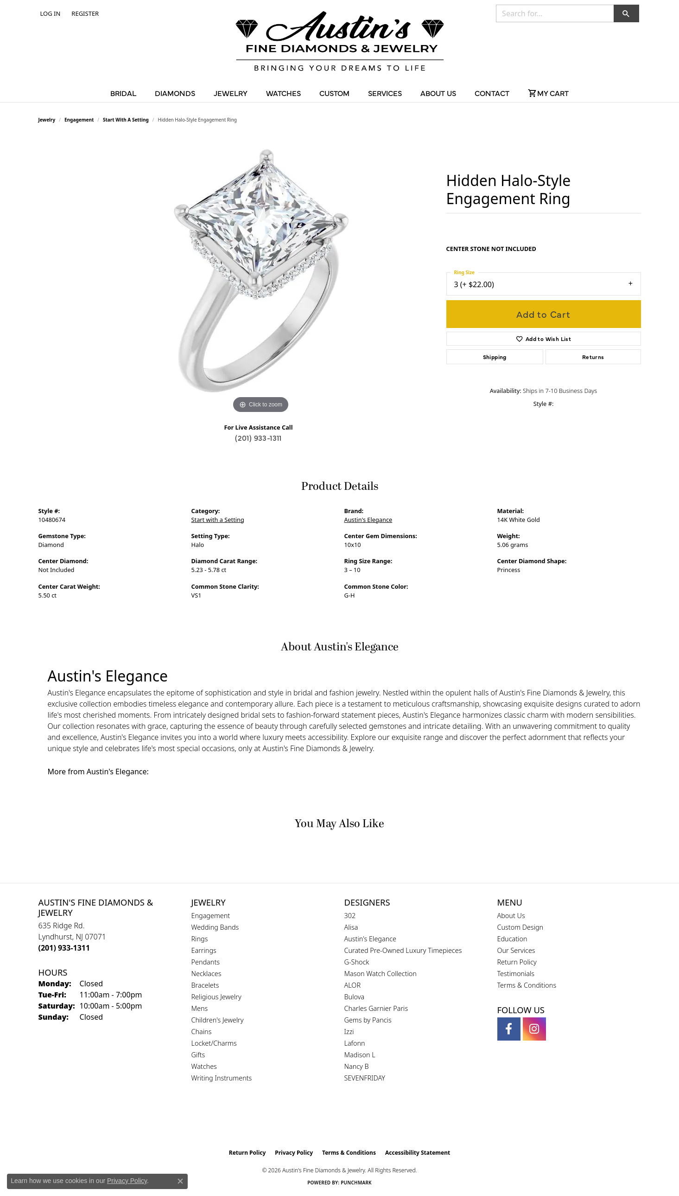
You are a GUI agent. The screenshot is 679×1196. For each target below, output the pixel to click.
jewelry (47, 119)
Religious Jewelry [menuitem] (216, 996)
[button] (49, 13)
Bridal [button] (123, 93)
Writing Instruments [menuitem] (221, 1078)
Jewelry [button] (230, 93)
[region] (261, 276)
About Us (511, 915)
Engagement (79, 119)
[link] (84, 13)
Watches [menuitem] (204, 1066)
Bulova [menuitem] (354, 996)
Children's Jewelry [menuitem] (217, 1020)
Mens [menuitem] (199, 1008)
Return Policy (517, 962)
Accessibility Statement (417, 1153)
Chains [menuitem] (201, 1031)
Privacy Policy (294, 1153)
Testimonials (516, 973)
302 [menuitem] (350, 915)
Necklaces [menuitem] (206, 973)
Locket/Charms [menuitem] (214, 1043)
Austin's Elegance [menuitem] (370, 938)
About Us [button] (438, 93)
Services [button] (385, 93)
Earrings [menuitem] (203, 950)
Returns (593, 356)
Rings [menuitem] (199, 938)
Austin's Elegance (368, 519)
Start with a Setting (126, 119)
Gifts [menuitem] (198, 1054)
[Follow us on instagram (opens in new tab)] (534, 1029)
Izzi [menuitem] (349, 1031)
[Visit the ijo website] (362, 1120)
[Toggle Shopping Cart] (548, 93)
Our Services (516, 950)
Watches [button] (283, 93)
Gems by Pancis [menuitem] (368, 1020)
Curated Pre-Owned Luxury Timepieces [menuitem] (403, 950)
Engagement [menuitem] (210, 915)
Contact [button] (492, 93)
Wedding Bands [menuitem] (215, 927)
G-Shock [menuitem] (356, 962)
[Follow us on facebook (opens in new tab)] (508, 1029)
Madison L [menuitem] (359, 1054)
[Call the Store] (64, 948)
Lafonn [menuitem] (354, 1043)
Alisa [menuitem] (351, 927)
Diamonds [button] (175, 93)
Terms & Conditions (527, 985)
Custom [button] (334, 93)
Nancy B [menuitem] (356, 1066)
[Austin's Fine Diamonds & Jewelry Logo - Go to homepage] (339, 42)
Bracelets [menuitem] (205, 985)
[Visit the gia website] (317, 1120)
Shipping (495, 356)
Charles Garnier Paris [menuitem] (376, 1008)
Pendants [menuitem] (205, 962)
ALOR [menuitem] (352, 985)
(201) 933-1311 (258, 437)
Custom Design (520, 927)
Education (512, 938)
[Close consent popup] (180, 1181)
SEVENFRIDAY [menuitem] (365, 1078)
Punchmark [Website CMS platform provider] (356, 1182)
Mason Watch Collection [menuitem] (380, 973)
